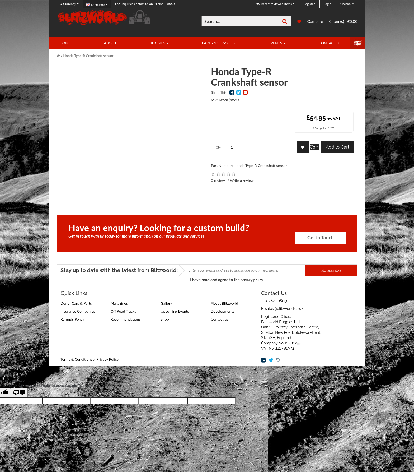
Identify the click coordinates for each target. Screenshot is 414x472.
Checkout (347, 4)
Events (275, 43)
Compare (315, 22)
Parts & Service (217, 43)
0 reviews (219, 180)
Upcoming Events (175, 311)
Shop (165, 319)
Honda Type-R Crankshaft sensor (88, 56)
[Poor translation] (19, 392)
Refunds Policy (72, 319)
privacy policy (252, 279)
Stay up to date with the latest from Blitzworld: (119, 270)
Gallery (166, 303)
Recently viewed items (274, 4)
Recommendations (126, 319)
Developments (222, 311)
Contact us (219, 319)
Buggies (157, 43)
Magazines (119, 303)
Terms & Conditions (76, 359)
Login (327, 4)
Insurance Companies (77, 311)
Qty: (219, 147)
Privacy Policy (107, 359)
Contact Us (330, 43)
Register (309, 4)
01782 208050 (145, 4)
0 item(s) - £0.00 (343, 21)
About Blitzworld (224, 303)
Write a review (242, 180)
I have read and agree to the (224, 279)
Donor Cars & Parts (76, 303)
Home (65, 43)
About (110, 43)
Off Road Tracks (123, 311)
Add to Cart (337, 147)
